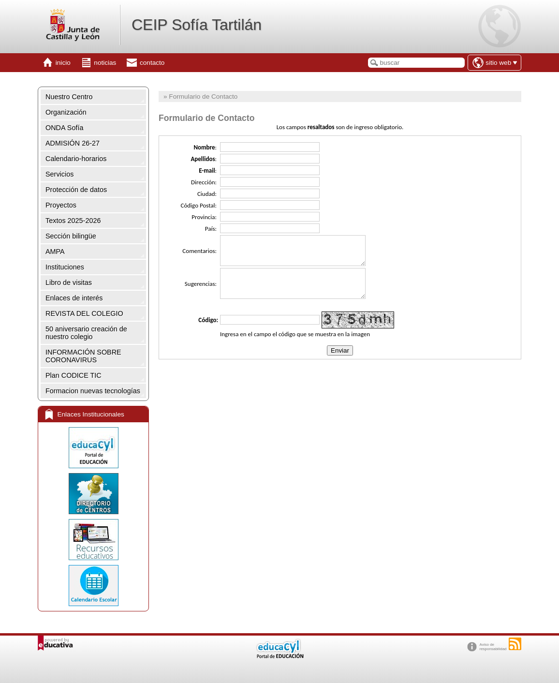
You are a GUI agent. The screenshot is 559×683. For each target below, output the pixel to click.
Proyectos (60, 205)
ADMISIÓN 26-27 (72, 143)
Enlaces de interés (74, 298)
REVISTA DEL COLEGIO (84, 313)
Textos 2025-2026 (73, 220)
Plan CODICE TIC (73, 375)
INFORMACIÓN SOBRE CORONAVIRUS (83, 356)
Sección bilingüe (70, 236)
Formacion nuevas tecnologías (92, 391)
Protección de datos (76, 189)
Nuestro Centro (69, 97)
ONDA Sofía (64, 128)
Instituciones (64, 267)
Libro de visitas (68, 282)
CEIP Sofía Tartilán (197, 24)
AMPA (55, 251)
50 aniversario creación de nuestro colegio (86, 333)
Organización (66, 112)
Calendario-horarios (75, 159)
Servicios (59, 174)
